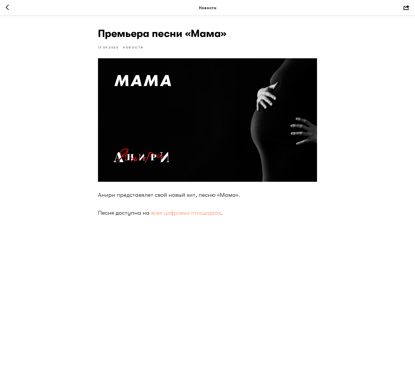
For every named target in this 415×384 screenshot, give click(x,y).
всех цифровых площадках (186, 212)
